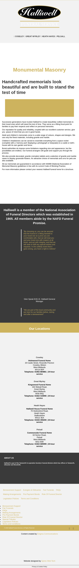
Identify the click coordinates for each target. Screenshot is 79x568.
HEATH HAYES (48, 36)
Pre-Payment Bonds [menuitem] (31, 494)
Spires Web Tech (48, 561)
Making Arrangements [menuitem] (12, 494)
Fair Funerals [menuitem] (48, 490)
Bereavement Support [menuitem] (12, 490)
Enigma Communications (47, 534)
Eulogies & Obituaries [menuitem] (32, 490)
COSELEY (19, 36)
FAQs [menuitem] (58, 490)
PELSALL (60, 36)
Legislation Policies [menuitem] (11, 499)
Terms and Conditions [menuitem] (30, 499)
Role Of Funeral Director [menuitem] (52, 494)
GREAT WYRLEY (32, 36)
